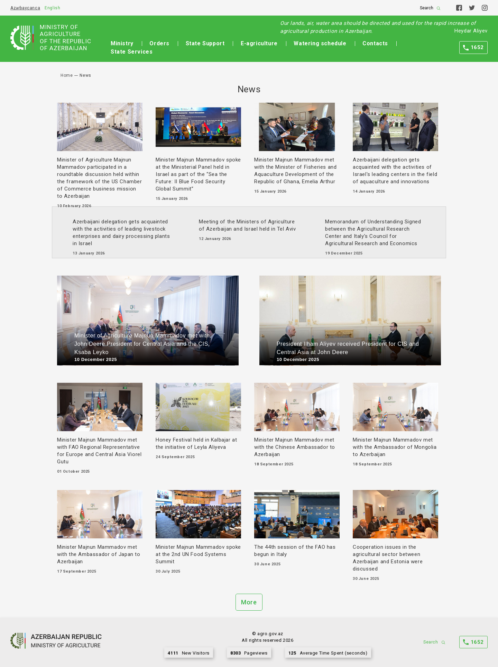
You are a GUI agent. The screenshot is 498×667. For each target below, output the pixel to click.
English (52, 8)
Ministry (122, 43)
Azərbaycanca (25, 8)
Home (67, 75)
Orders (159, 43)
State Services (132, 51)
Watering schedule (320, 43)
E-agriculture (259, 43)
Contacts (375, 43)
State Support (205, 43)
